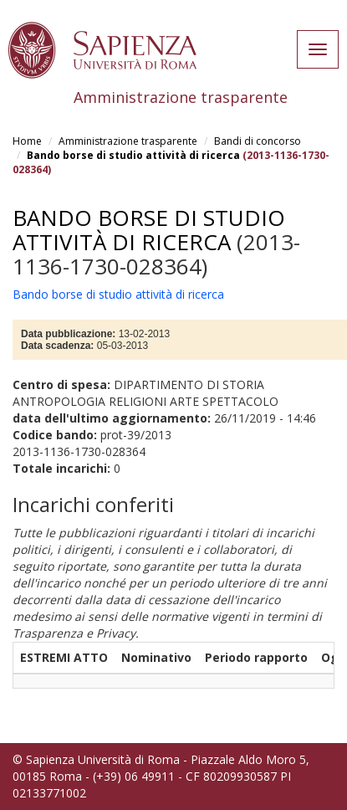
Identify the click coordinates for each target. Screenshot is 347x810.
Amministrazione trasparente (128, 141)
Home (27, 141)
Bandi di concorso (257, 141)
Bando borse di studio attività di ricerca (133, 155)
